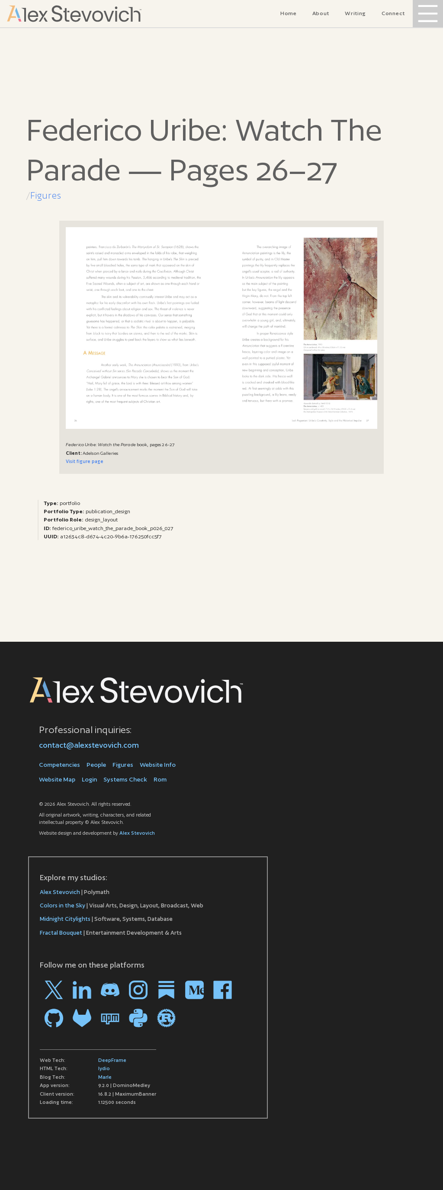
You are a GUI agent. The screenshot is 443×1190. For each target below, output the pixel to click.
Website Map (57, 779)
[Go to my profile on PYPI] (138, 1018)
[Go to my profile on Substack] (166, 990)
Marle (105, 1077)
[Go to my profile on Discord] (110, 990)
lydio (104, 1068)
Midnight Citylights (65, 919)
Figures (45, 195)
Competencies (59, 764)
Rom (160, 779)
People (96, 764)
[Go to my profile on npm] (110, 1018)
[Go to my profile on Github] (54, 1018)
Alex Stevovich (137, 833)
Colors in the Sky (62, 905)
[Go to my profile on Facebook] (222, 990)
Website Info (158, 764)
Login (89, 779)
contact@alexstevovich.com (89, 744)
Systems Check (125, 779)
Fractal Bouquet (61, 932)
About (321, 13)
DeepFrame (112, 1060)
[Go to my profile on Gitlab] (82, 1018)
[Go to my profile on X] (54, 990)
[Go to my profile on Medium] (194, 990)
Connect (393, 13)
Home (288, 13)
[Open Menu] (428, 13)
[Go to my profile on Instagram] (138, 990)
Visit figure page (84, 461)
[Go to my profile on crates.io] (166, 1018)
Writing (355, 13)
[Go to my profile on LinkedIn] (82, 990)
